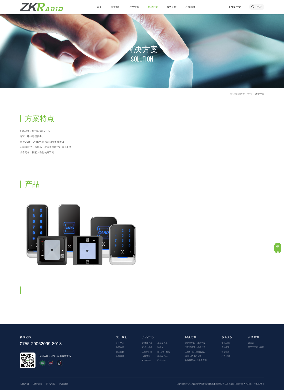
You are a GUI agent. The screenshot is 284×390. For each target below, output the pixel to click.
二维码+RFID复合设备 (195, 352)
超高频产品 (162, 356)
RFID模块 (146, 360)
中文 (238, 7)
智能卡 (160, 347)
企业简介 (120, 343)
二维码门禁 (147, 352)
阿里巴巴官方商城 (256, 347)
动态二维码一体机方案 (195, 343)
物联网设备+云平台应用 (196, 360)
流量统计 (63, 383)
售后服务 (226, 352)
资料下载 (226, 347)
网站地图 (50, 383)
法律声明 (24, 383)
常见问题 (226, 343)
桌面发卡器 (162, 343)
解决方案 (153, 7)
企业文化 (120, 352)
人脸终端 (146, 356)
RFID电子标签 (163, 352)
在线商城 (190, 7)
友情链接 (37, 383)
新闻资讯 (120, 356)
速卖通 (251, 343)
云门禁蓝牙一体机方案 (195, 347)
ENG (232, 7)
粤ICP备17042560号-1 (253, 383)
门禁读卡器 (147, 343)
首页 (99, 7)
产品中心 (134, 7)
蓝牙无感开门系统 (193, 356)
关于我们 (116, 7)
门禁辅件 (161, 360)
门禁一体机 (147, 347)
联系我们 (226, 356)
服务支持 (171, 7)
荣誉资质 (120, 347)
